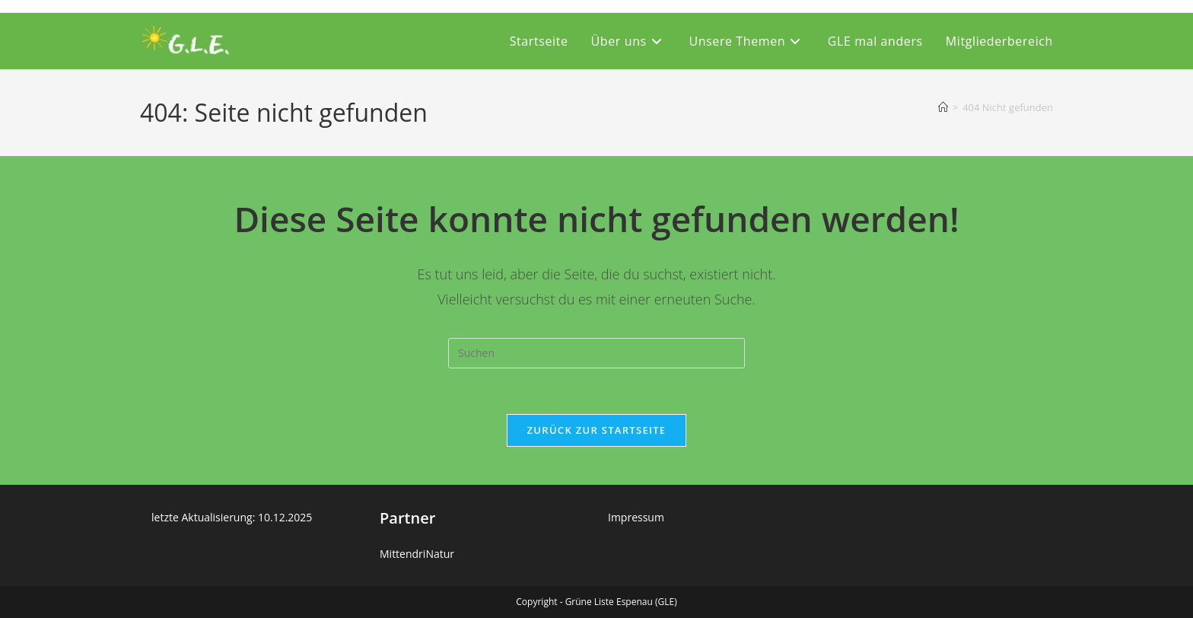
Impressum (636, 517)
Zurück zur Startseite (596, 430)
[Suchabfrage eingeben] (596, 353)
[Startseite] (943, 107)
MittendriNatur (417, 553)
